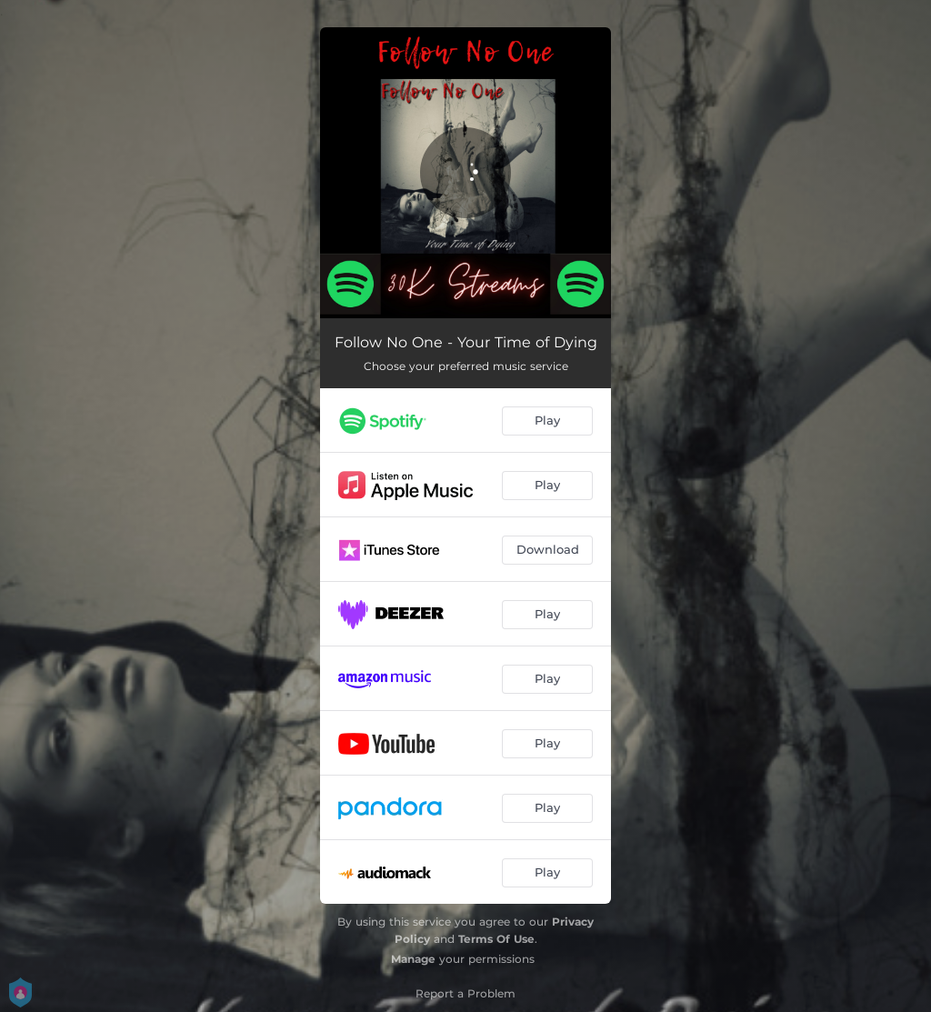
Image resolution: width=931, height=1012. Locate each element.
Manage (413, 959)
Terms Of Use (496, 939)
